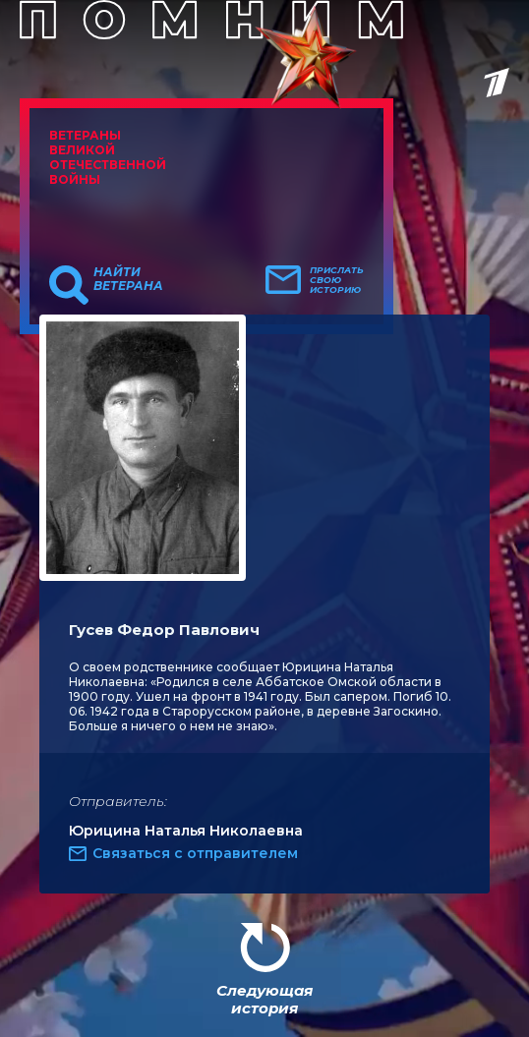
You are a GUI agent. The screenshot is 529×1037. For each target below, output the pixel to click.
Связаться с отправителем (195, 853)
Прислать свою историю (337, 280)
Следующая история (264, 999)
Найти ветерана (128, 279)
